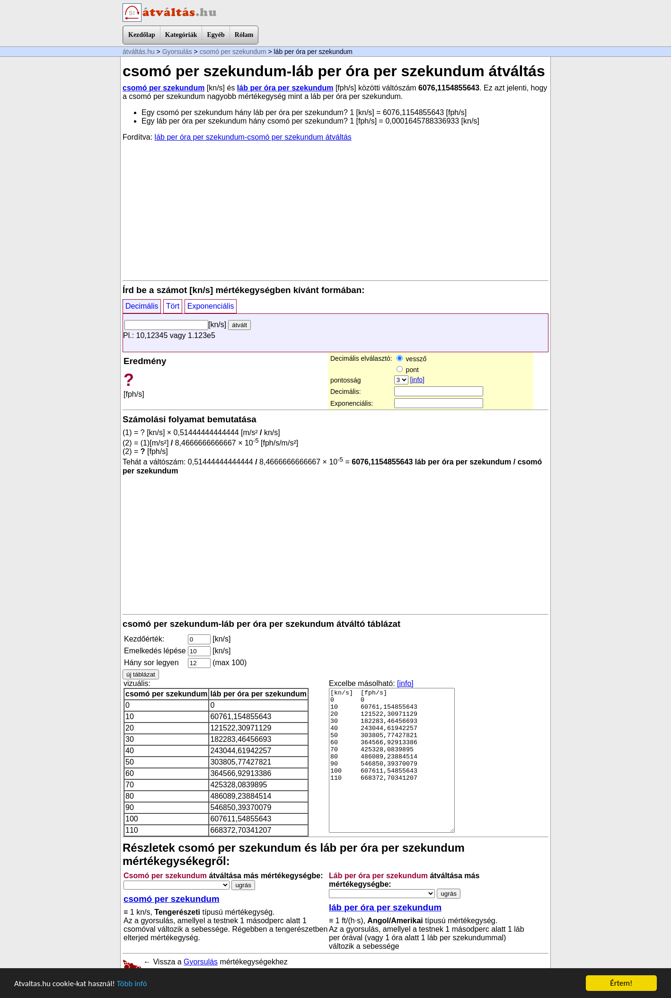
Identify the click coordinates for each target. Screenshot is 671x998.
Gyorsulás (177, 51)
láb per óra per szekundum (285, 88)
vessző (411, 359)
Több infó (132, 984)
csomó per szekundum (233, 51)
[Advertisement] (335, 210)
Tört (172, 306)
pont (408, 370)
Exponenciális (210, 306)
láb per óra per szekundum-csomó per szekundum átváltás (253, 137)
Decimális (141, 306)
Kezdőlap (141, 34)
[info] (417, 379)
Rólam (244, 34)
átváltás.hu (139, 51)
